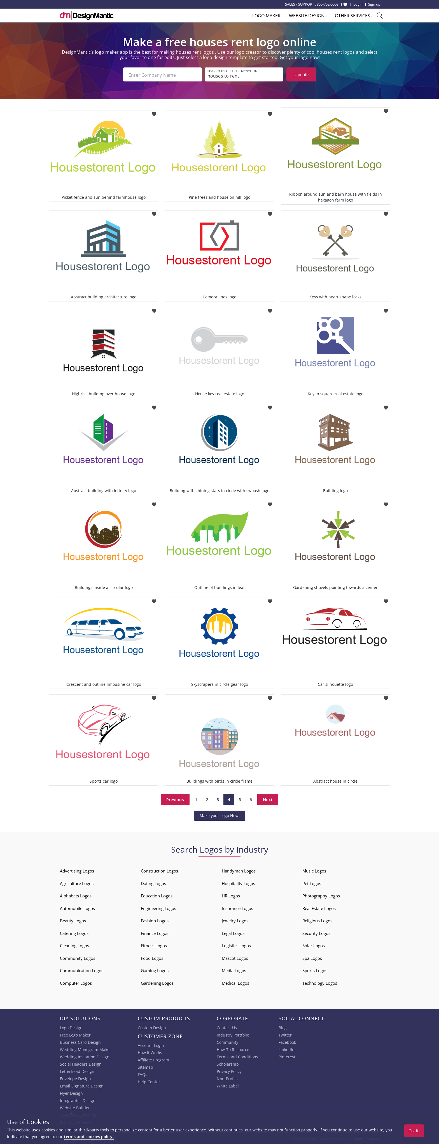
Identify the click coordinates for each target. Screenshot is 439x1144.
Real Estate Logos (319, 907)
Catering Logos (74, 932)
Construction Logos (159, 869)
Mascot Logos (235, 957)
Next (268, 798)
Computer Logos (76, 982)
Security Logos (316, 932)
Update (302, 74)
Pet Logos (311, 882)
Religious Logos (317, 919)
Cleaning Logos (74, 944)
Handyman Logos (239, 869)
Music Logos (314, 869)
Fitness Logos (154, 944)
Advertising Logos (77, 869)
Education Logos (156, 894)
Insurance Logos (237, 907)
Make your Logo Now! (220, 814)
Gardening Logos (157, 982)
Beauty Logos (73, 919)
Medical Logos (235, 982)
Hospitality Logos (238, 882)
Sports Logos (314, 969)
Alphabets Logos (76, 894)
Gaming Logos (155, 969)
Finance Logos (154, 932)
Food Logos (152, 957)
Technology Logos (319, 982)
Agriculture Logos (77, 882)
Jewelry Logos (235, 919)
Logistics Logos (236, 944)
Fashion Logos (155, 919)
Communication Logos (81, 969)
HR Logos (231, 894)
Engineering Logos (158, 907)
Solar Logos (313, 944)
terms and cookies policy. (89, 1136)
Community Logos (77, 957)
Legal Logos (233, 932)
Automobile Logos (77, 907)
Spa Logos (312, 957)
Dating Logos (153, 882)
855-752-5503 (327, 4)
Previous (175, 798)
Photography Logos (321, 894)
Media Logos (234, 969)
